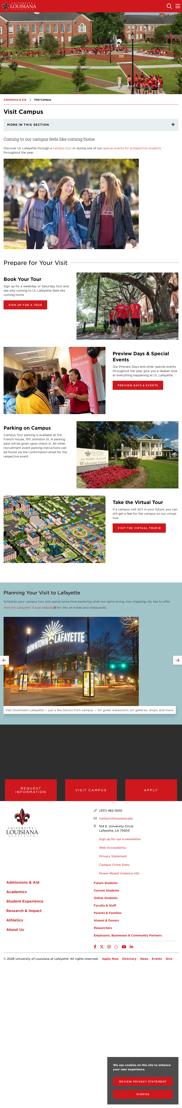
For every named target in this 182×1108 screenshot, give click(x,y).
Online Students (105, 899)
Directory (129, 960)
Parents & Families (107, 914)
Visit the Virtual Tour (137, 527)
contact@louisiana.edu (116, 820)
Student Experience (24, 903)
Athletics (14, 922)
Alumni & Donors (106, 922)
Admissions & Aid (15, 99)
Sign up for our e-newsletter (120, 840)
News (144, 960)
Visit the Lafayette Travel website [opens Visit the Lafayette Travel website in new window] (28, 607)
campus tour (62, 148)
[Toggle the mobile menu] (177, 6)
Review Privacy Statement (143, 1081)
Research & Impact (24, 912)
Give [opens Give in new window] (169, 960)
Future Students (106, 884)
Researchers (103, 929)
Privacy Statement (113, 858)
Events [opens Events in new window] (157, 960)
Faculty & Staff (105, 907)
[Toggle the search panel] (169, 6)
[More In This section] (91, 125)
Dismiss (142, 1094)
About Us (15, 931)
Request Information (30, 791)
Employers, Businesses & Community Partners (128, 937)
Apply (151, 791)
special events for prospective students (132, 148)
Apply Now (110, 960)
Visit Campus (91, 791)
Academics (16, 893)
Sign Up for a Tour (25, 304)
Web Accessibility (112, 849)
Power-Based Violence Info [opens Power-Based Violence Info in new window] (119, 875)
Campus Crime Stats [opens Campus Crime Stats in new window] (114, 866)
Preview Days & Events (138, 385)
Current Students (106, 892)
